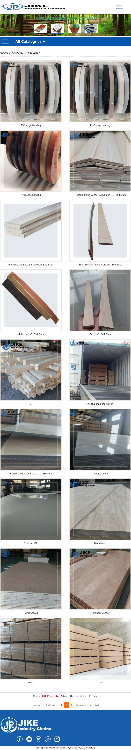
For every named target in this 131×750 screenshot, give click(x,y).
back (97, 705)
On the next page (83, 705)
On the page (51, 705)
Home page (32, 52)
